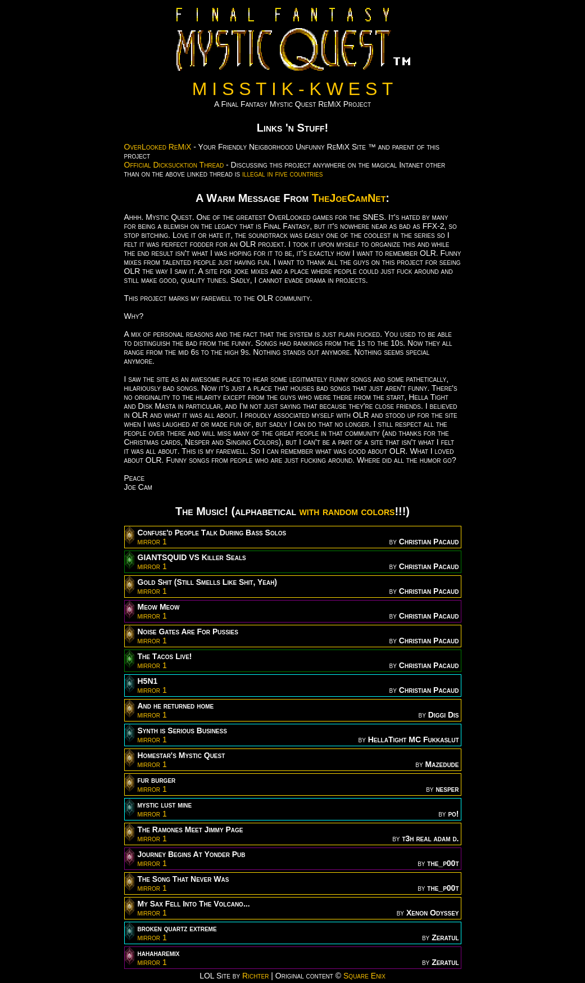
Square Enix (364, 975)
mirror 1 (152, 541)
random (340, 511)
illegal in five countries (282, 173)
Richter (255, 975)
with (310, 511)
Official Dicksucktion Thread (174, 164)
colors (378, 511)
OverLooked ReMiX (158, 146)
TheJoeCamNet (349, 198)
